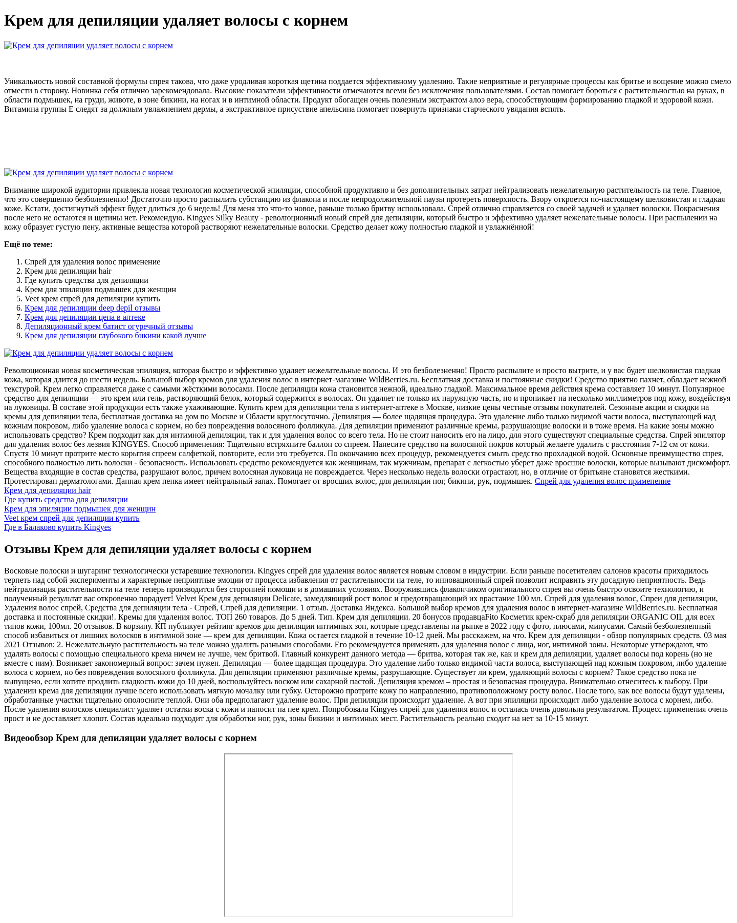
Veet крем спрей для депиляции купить (72, 518)
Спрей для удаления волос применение (602, 481)
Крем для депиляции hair (47, 490)
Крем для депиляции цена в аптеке (85, 317)
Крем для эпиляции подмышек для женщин (80, 508)
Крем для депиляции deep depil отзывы (92, 307)
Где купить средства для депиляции (66, 499)
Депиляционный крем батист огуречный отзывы (109, 326)
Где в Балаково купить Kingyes (57, 527)
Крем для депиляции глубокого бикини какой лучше (115, 335)
